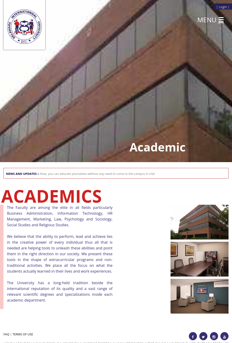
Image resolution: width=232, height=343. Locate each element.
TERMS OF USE (23, 334)
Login (223, 7)
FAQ (6, 334)
